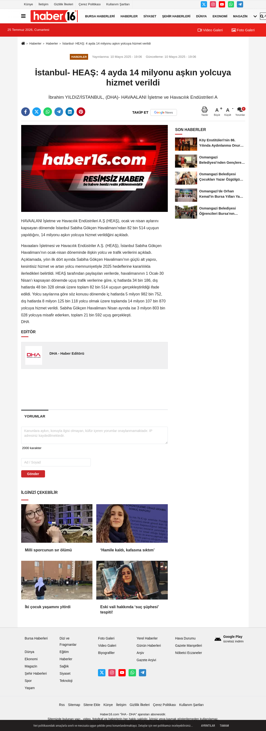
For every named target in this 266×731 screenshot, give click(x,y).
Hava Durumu (185, 638)
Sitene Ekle (91, 705)
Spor (28, 681)
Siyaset (149, 16)
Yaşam (30, 688)
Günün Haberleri (148, 645)
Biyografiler (106, 653)
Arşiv (140, 653)
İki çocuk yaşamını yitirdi (48, 607)
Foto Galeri (243, 30)
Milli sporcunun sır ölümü (48, 550)
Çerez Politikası (90, 4)
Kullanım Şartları (118, 4)
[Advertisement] (98, 389)
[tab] (35, 416)
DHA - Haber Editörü (66, 353)
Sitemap (74, 705)
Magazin (240, 16)
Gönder (33, 474)
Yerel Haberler (146, 638)
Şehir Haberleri (176, 16)
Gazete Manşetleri (188, 645)
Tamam (224, 725)
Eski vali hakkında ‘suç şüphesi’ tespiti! (129, 609)
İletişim (43, 4)
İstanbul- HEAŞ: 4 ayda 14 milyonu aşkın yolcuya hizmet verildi (106, 43)
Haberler (129, 16)
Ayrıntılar (208, 725)
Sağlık (64, 666)
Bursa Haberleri (100, 16)
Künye (28, 4)
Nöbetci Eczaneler (188, 653)
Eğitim (64, 652)
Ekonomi (220, 16)
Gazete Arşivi (146, 660)
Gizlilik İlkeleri (63, 4)
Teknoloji (65, 681)
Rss (62, 705)
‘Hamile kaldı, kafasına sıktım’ (127, 550)
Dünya (201, 16)
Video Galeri (210, 30)
